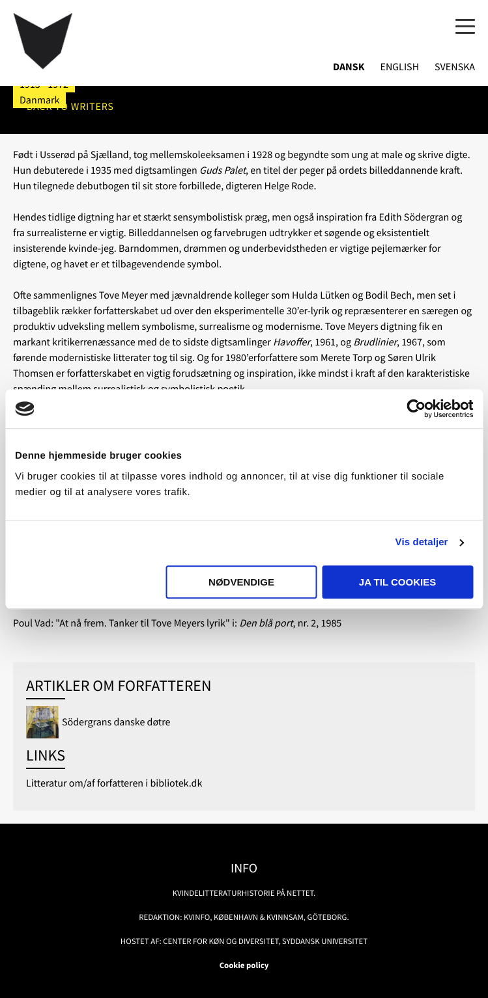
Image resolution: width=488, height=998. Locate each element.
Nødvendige (241, 581)
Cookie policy (244, 965)
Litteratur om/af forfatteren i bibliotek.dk (114, 783)
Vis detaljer (421, 542)
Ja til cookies (397, 581)
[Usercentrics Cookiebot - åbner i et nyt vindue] (416, 408)
